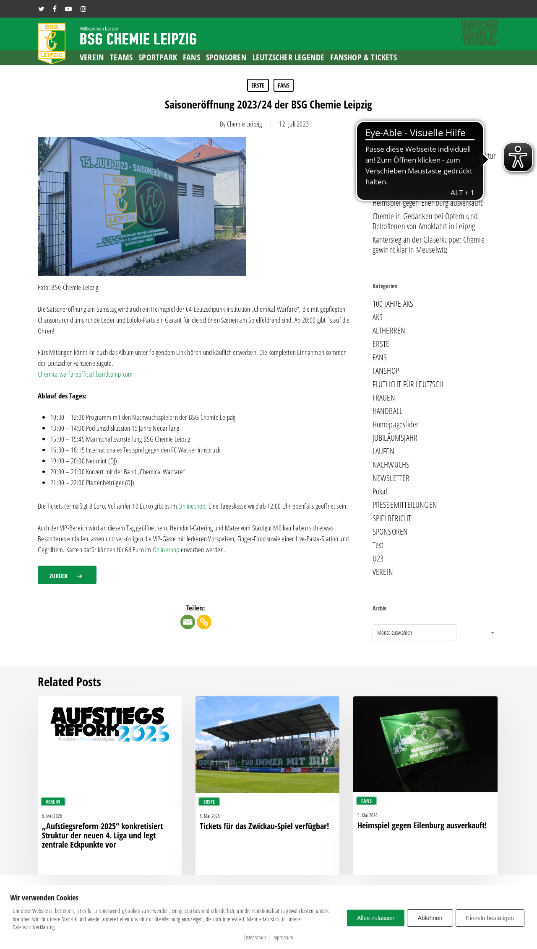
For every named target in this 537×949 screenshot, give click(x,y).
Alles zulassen (376, 918)
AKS (378, 317)
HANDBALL (388, 411)
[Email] (187, 622)
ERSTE (258, 85)
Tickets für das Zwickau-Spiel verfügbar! (427, 189)
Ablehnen (429, 918)
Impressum (282, 937)
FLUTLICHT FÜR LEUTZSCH (408, 384)
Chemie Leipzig (244, 124)
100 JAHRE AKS (393, 304)
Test (378, 545)
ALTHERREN (389, 331)
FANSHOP (386, 371)
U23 (378, 558)
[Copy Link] (204, 622)
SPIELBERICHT (392, 518)
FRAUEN (384, 398)
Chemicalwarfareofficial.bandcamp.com (85, 374)
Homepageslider (396, 424)
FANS (284, 85)
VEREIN (383, 572)
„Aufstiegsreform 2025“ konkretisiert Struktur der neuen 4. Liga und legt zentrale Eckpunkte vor (434, 166)
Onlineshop (191, 506)
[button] (67, 575)
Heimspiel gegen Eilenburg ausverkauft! (428, 203)
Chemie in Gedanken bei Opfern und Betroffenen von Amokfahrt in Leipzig (425, 221)
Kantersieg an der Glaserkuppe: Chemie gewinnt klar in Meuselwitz (429, 245)
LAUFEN (383, 451)
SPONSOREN (390, 532)
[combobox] (414, 632)
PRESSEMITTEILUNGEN (405, 505)
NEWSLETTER (391, 478)
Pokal (380, 491)
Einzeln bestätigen (490, 918)
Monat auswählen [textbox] (394, 632)
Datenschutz (255, 937)
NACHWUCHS (391, 465)
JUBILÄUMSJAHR (395, 438)
